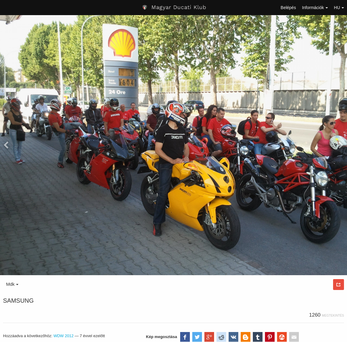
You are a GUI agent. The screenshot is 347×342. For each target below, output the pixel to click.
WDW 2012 (63, 336)
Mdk (12, 284)
